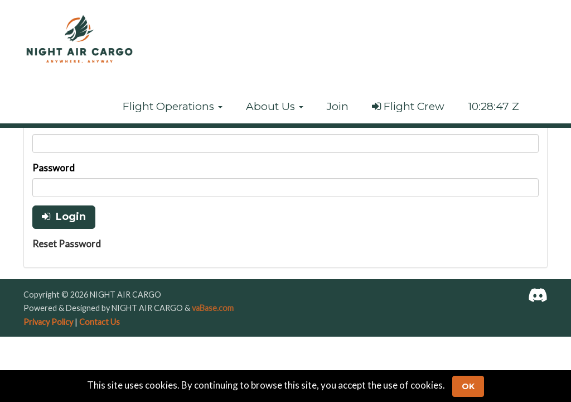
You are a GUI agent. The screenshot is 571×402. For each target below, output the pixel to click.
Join (338, 106)
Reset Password (66, 244)
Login (64, 216)
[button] (172, 106)
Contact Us (99, 322)
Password (53, 168)
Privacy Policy (48, 322)
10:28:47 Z (493, 106)
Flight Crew (408, 106)
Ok (468, 386)
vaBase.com (213, 308)
